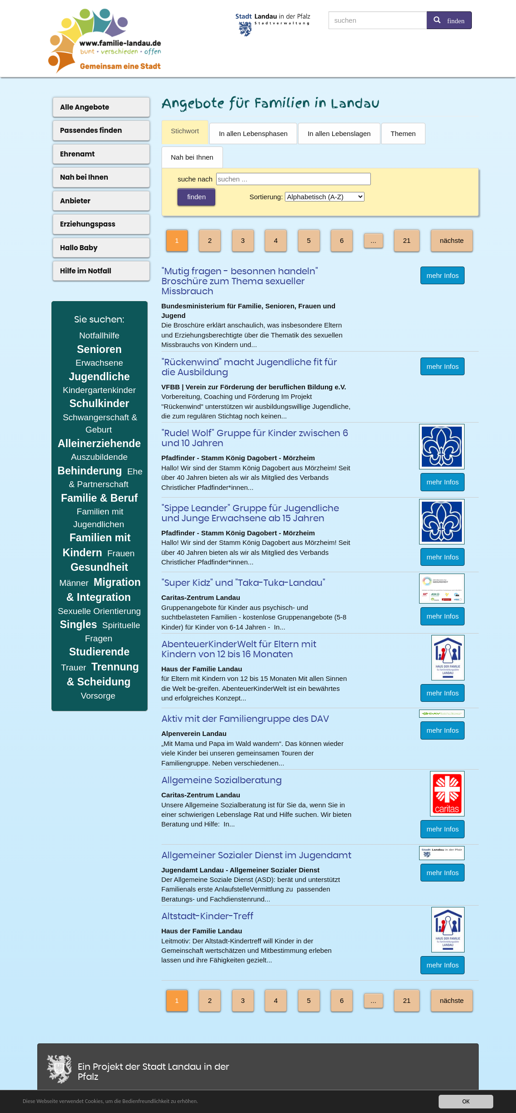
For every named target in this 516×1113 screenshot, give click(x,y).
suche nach (194, 179)
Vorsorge (98, 695)
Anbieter (75, 201)
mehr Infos (442, 275)
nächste (452, 240)
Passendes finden (91, 130)
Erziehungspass (88, 224)
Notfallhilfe (99, 335)
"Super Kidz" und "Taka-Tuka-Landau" (243, 583)
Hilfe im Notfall (85, 271)
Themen (403, 133)
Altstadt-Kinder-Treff (207, 916)
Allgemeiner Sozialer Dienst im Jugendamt (256, 855)
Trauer (75, 667)
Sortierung (265, 197)
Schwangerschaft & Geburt (100, 423)
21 (407, 240)
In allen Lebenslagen (339, 133)
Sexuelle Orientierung (99, 611)
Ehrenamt (77, 154)
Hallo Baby (78, 247)
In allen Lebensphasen (253, 133)
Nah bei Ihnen (192, 157)
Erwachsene (99, 363)
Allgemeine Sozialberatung (222, 780)
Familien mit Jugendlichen (98, 518)
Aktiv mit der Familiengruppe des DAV (245, 719)
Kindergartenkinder (99, 390)
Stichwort (185, 131)
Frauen (121, 553)
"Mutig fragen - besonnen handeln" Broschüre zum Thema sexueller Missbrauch (240, 281)
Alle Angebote (84, 107)
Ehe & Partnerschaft (105, 478)
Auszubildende (99, 457)
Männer (73, 583)
